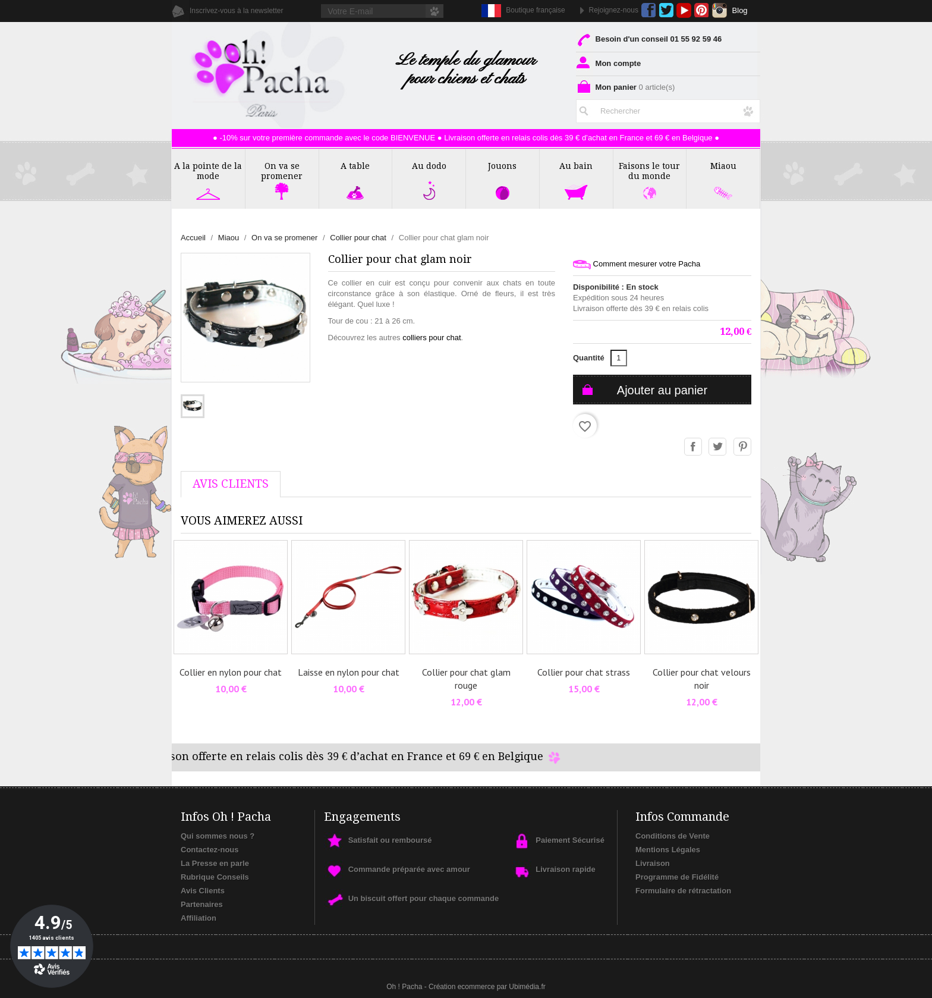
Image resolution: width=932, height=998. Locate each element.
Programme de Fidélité (677, 877)
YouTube (683, 10)
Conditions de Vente (672, 835)
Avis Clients (203, 890)
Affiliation (198, 918)
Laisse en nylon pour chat (348, 672)
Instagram (719, 10)
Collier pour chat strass (583, 672)
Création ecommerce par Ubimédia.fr (487, 987)
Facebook (648, 10)
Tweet (718, 447)
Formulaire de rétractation (683, 890)
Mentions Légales (667, 849)
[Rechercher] (668, 111)
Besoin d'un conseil (649, 38)
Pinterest (701, 10)
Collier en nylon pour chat (231, 672)
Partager (694, 447)
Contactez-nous (210, 849)
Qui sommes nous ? (217, 835)
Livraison (652, 863)
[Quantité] (618, 358)
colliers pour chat (431, 337)
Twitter (666, 10)
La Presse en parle (215, 863)
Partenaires (202, 904)
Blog (740, 10)
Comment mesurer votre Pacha (636, 264)
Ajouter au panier (662, 390)
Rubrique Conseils (215, 877)
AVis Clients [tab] (231, 484)
